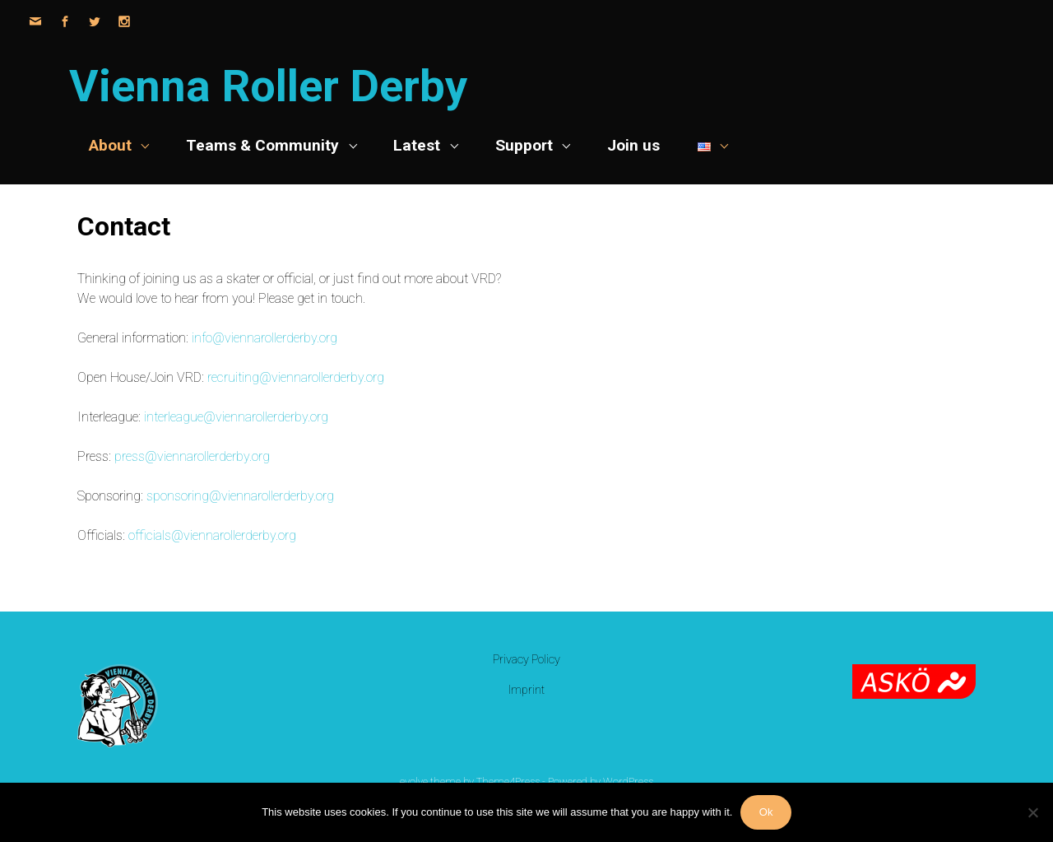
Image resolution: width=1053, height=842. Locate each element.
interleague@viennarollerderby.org (236, 417)
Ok (766, 812)
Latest (416, 145)
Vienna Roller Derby (268, 86)
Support (524, 145)
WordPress (628, 781)
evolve (414, 781)
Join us (633, 145)
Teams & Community (262, 145)
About (110, 145)
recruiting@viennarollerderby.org (295, 377)
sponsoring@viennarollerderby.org (240, 496)
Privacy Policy (526, 660)
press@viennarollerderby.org (192, 456)
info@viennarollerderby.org (264, 338)
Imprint (526, 690)
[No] (1032, 812)
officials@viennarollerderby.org (212, 535)
